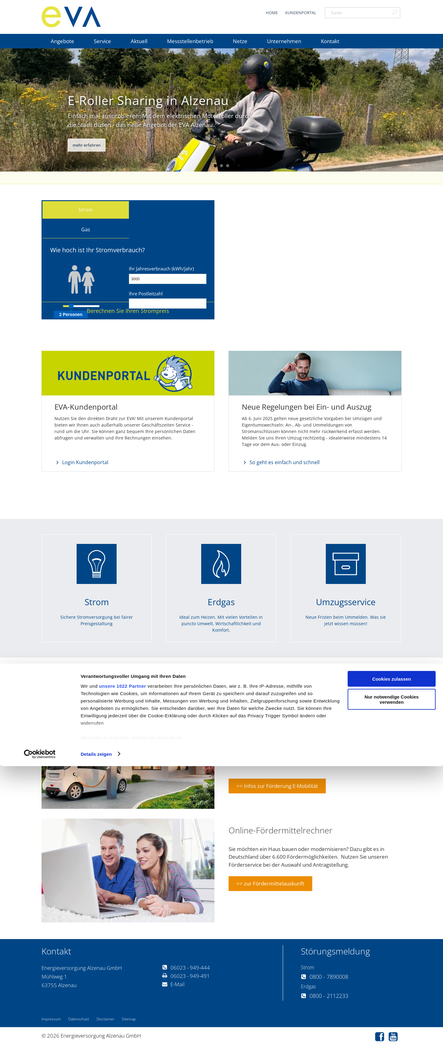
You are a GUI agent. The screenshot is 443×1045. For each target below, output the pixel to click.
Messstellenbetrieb (190, 41)
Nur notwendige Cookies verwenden (392, 978)
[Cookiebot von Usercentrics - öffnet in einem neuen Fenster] (40, 1033)
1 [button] (215, 165)
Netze (240, 41)
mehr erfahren (87, 145)
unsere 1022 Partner (122, 964)
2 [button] (221, 165)
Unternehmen (284, 41)
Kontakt (330, 41)
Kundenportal (300, 12)
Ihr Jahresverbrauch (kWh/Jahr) (161, 268)
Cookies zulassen (391, 957)
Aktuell (139, 41)
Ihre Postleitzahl (146, 293)
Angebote (62, 41)
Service (102, 41)
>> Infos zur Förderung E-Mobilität (277, 784)
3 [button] (227, 165)
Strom (85, 209)
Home (272, 12)
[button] (128, 310)
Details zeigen (96, 1032)
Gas (85, 229)
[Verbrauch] (168, 279)
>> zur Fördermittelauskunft (270, 882)
